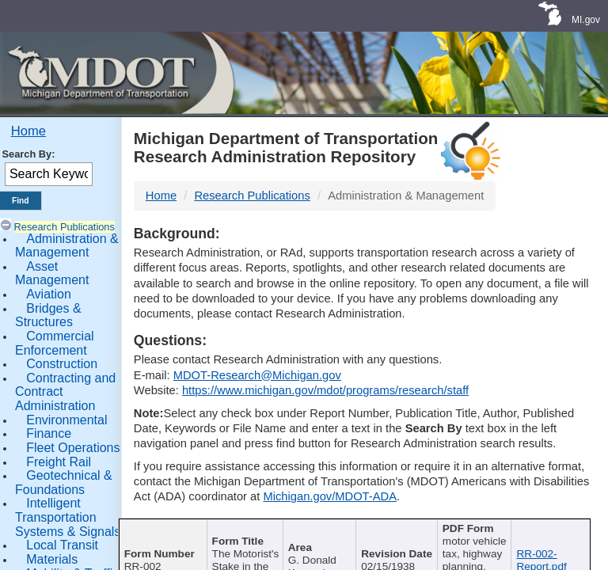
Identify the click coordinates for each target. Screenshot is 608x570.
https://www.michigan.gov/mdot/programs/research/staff (325, 390)
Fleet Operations (73, 447)
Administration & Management (67, 246)
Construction (61, 363)
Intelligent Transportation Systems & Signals (67, 517)
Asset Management (52, 273)
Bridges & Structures (48, 315)
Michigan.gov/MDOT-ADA (330, 496)
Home (28, 131)
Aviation (48, 294)
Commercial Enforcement (54, 343)
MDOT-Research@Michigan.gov (257, 375)
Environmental (66, 420)
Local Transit (62, 545)
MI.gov (586, 19)
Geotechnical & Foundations (63, 482)
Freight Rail (58, 462)
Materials (52, 559)
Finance (48, 433)
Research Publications (64, 227)
